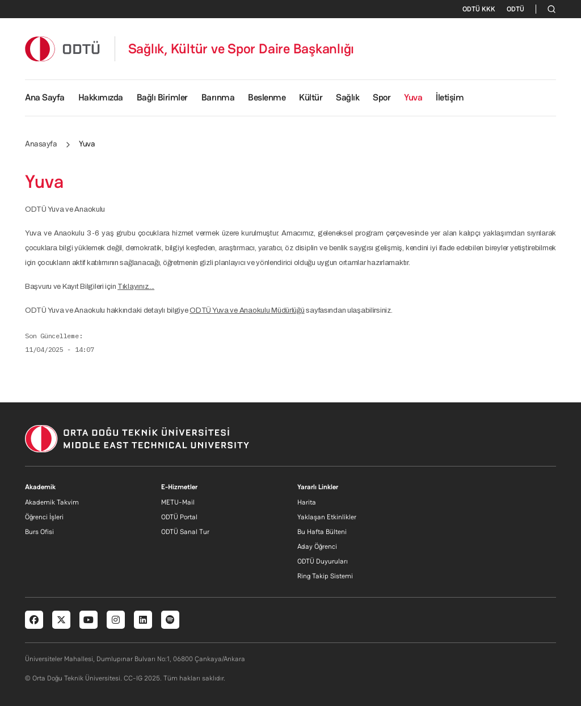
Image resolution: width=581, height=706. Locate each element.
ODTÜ (515, 9)
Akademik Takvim (52, 502)
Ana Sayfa (45, 97)
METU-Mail (178, 502)
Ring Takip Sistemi (325, 576)
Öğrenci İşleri (44, 517)
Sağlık (347, 97)
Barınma (218, 97)
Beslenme (266, 97)
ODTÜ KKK (478, 9)
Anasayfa (41, 143)
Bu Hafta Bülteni (322, 531)
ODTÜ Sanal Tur (185, 531)
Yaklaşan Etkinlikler (326, 517)
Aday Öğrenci (317, 546)
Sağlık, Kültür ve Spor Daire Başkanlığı (241, 49)
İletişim (450, 97)
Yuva (413, 97)
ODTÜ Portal (179, 517)
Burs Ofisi (39, 531)
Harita (306, 502)
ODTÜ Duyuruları (322, 561)
